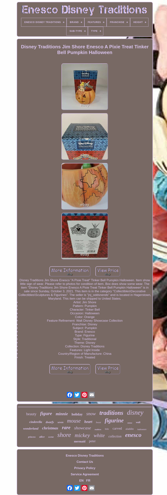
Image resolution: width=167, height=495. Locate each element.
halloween (141, 429)
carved (117, 428)
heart (88, 422)
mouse (74, 421)
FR (88, 480)
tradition (98, 429)
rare (66, 427)
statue (129, 423)
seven (60, 422)
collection (114, 436)
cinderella (35, 422)
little (107, 429)
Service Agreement (85, 474)
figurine (114, 420)
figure (46, 413)
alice (42, 436)
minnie (62, 414)
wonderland (30, 428)
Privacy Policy (84, 468)
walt (138, 422)
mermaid (79, 441)
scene (51, 436)
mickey (82, 435)
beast (98, 422)
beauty (31, 414)
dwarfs (50, 422)
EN (81, 480)
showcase (82, 428)
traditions (111, 413)
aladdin (130, 428)
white (99, 435)
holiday (77, 414)
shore (64, 434)
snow (91, 413)
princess (32, 437)
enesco (133, 435)
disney (135, 412)
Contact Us (85, 462)
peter (92, 441)
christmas (50, 428)
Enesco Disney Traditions (85, 455)
